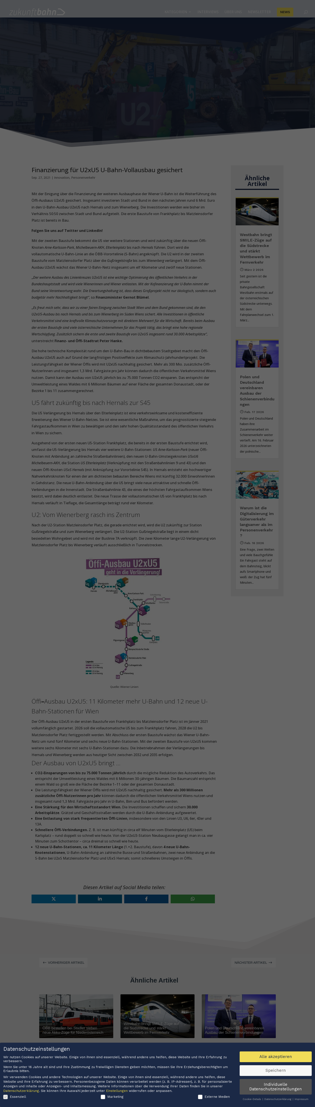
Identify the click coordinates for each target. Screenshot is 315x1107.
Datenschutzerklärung (21, 1092)
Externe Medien (214, 1098)
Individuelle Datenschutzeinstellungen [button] (275, 1087)
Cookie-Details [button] (252, 1100)
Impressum (301, 1100)
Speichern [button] (275, 1071)
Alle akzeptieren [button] (275, 1057)
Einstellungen (117, 1092)
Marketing (112, 1098)
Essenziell (14, 1098)
